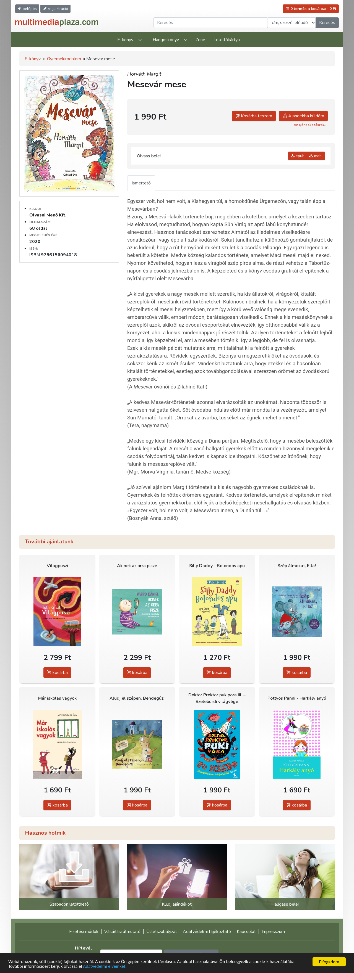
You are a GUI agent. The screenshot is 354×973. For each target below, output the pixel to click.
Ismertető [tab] (141, 183)
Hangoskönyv (166, 40)
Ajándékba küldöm (303, 116)
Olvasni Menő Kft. (47, 215)
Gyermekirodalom (64, 59)
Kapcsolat (246, 932)
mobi (315, 155)
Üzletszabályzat (161, 932)
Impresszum (273, 932)
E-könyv (125, 40)
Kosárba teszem (253, 116)
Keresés (327, 23)
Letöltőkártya (227, 40)
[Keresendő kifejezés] (210, 22)
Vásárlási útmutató (122, 932)
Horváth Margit (144, 74)
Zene (200, 40)
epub (297, 155)
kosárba (57, 673)
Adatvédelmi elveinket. (105, 967)
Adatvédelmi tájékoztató (207, 932)
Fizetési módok (83, 932)
